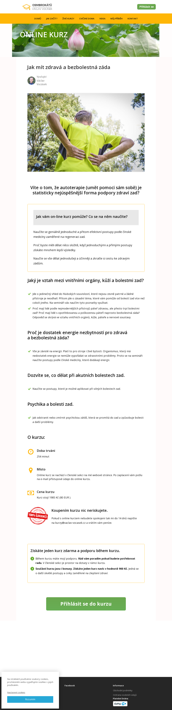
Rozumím (30, 699)
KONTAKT (133, 18)
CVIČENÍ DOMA (86, 18)
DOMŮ (37, 18)
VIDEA (102, 18)
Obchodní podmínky (122, 690)
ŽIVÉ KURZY (68, 18)
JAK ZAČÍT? (51, 18)
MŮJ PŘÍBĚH (116, 18)
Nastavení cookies (16, 692)
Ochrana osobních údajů (125, 694)
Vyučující (41, 76)
